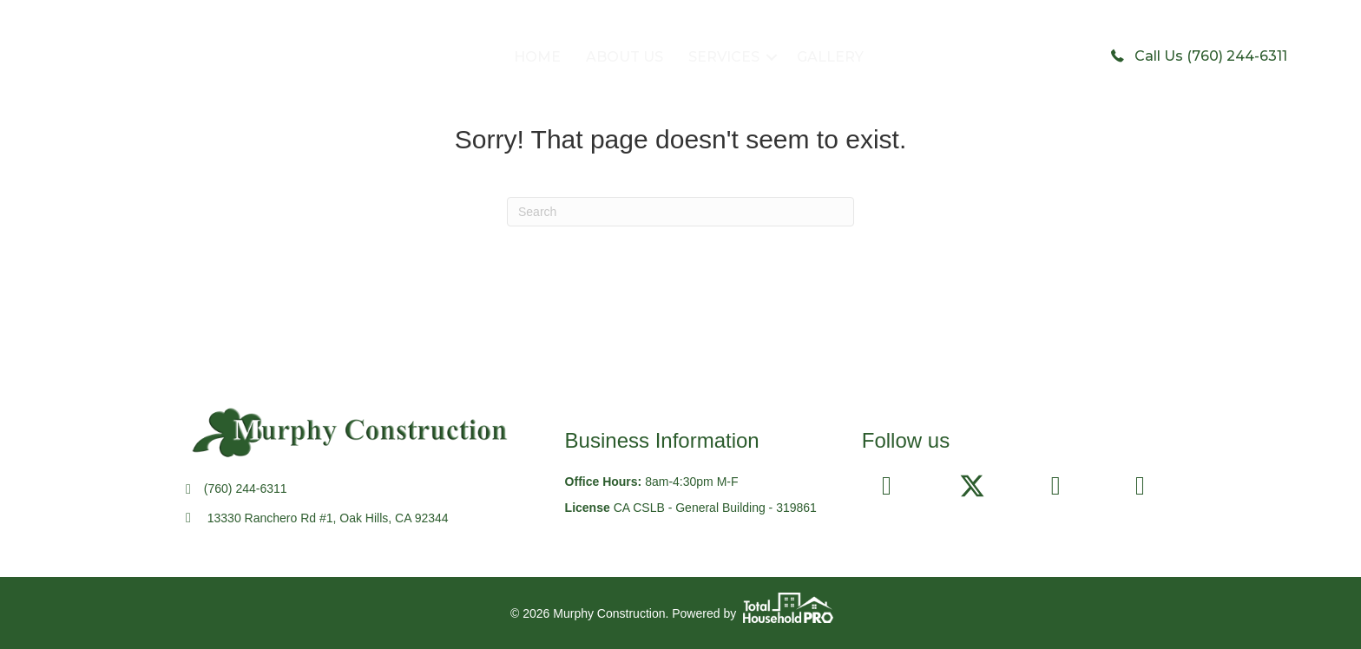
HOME (537, 57)
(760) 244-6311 (245, 488)
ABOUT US (624, 57)
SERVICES (723, 57)
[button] (771, 57)
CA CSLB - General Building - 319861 (715, 508)
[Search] (680, 211)
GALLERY (830, 57)
